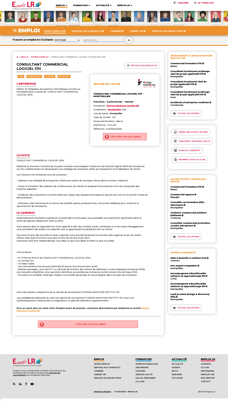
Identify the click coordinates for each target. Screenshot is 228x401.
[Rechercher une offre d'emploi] (128, 40)
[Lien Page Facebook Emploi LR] (26, 384)
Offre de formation (146, 364)
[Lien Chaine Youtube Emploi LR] (32, 384)
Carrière (98, 371)
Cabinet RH (100, 374)
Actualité (179, 359)
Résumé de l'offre (106, 84)
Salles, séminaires (145, 378)
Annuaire (177, 374)
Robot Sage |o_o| (206, 392)
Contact (206, 381)
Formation (144, 359)
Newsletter (207, 374)
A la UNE (140, 381)
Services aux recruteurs (107, 378)
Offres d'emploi (39, 57)
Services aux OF (144, 374)
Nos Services (208, 378)
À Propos (206, 364)
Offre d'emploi (102, 364)
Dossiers (140, 371)
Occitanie (177, 378)
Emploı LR (208, 359)
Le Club (205, 367)
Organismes (142, 367)
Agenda (176, 367)
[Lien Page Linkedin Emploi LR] (20, 384)
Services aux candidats (107, 367)
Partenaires (207, 371)
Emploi (24, 57)
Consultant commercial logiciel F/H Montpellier (78, 57)
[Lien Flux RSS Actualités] (14, 384)
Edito (175, 371)
